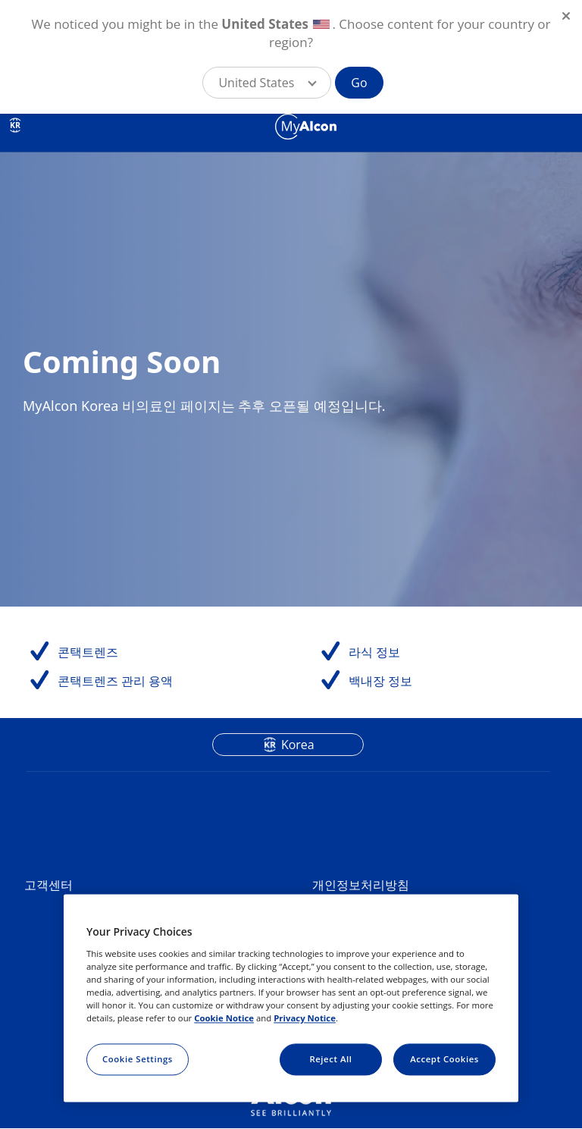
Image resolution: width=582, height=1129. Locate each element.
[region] (291, 998)
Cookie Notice (224, 1018)
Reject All (330, 1059)
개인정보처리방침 (360, 885)
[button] (266, 83)
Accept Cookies (444, 1059)
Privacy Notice (305, 1018)
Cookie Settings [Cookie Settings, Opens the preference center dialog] (137, 1059)
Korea (297, 744)
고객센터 (48, 885)
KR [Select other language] (15, 125)
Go (359, 82)
